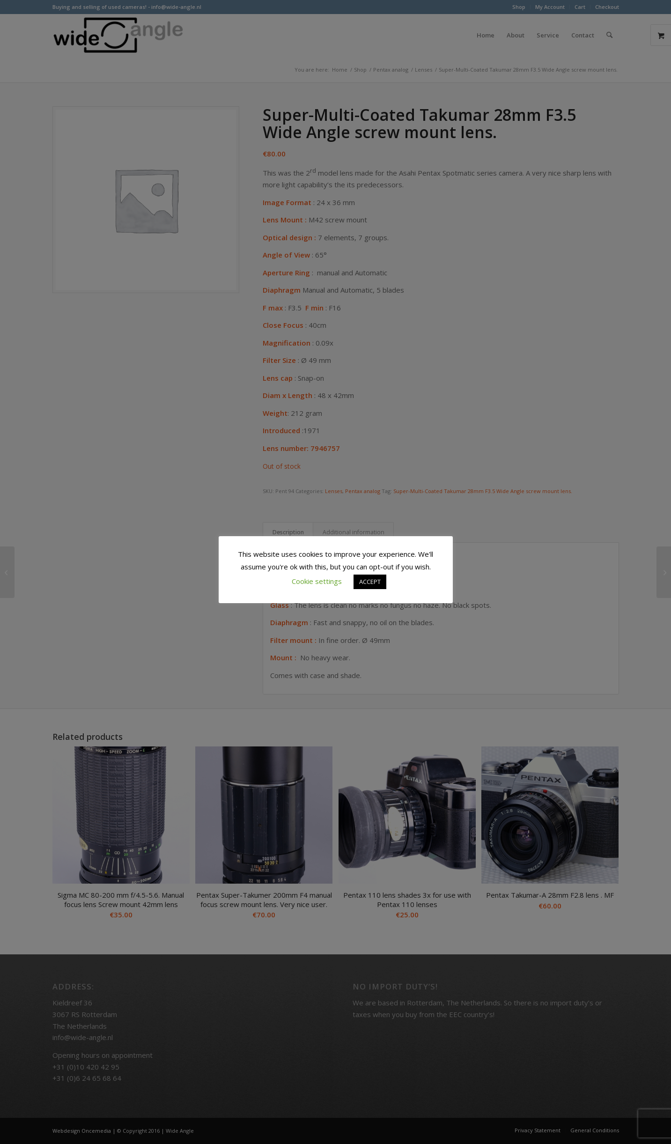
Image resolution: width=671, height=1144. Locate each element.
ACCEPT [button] (370, 581)
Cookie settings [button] (317, 581)
